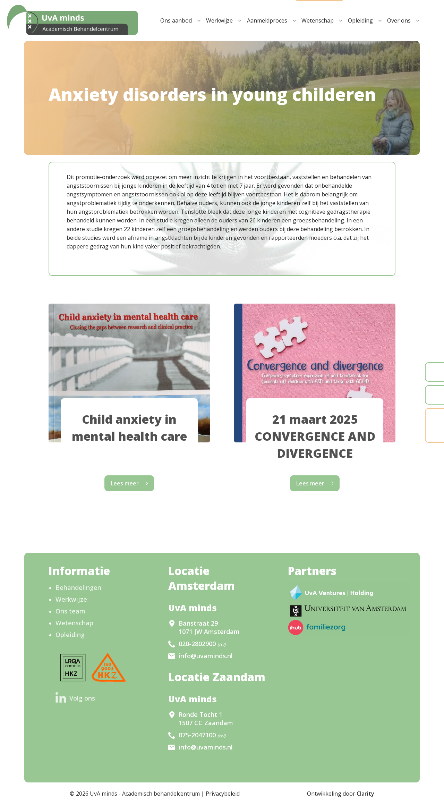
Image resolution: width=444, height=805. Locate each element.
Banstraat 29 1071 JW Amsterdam (209, 627)
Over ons (399, 20)
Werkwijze (219, 20)
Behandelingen (78, 587)
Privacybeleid (223, 793)
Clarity (365, 793)
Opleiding (360, 20)
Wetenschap (317, 20)
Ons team (70, 611)
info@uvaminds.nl (206, 656)
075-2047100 (202, 735)
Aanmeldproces (267, 20)
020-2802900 (202, 643)
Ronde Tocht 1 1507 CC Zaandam (206, 718)
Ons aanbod (176, 20)
